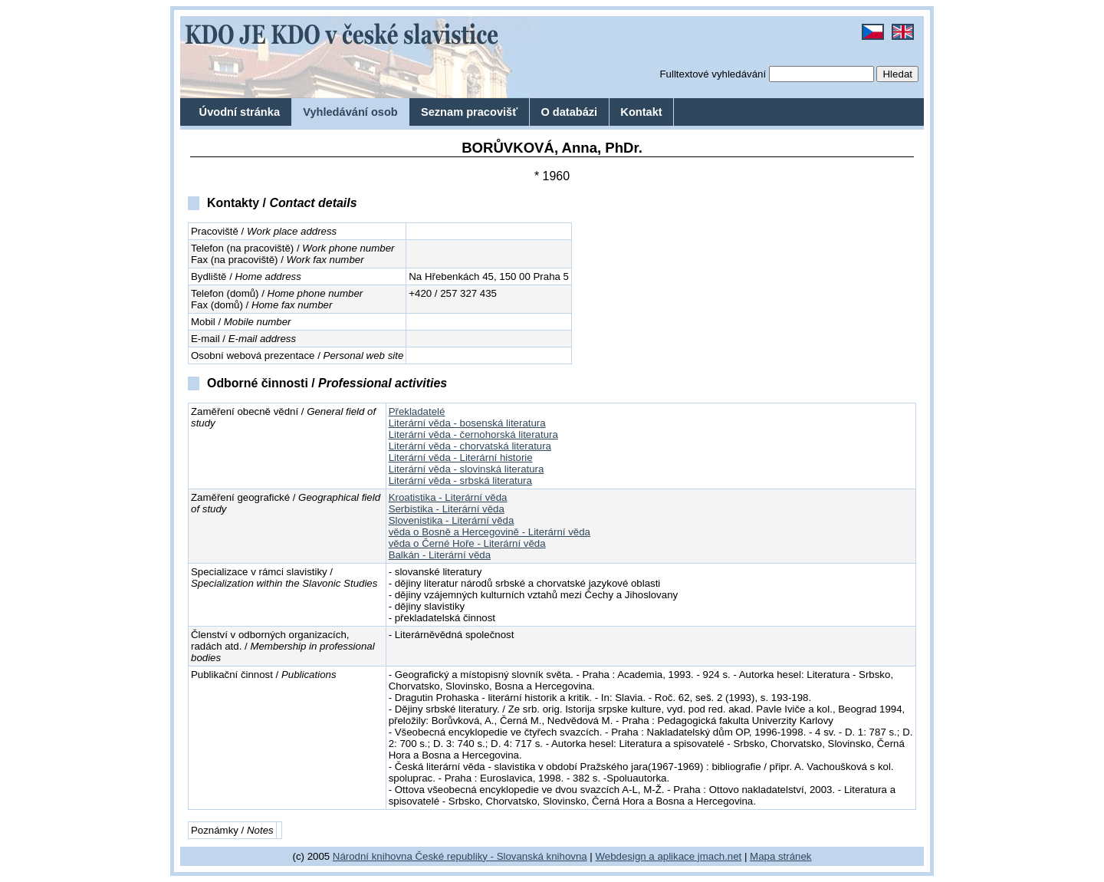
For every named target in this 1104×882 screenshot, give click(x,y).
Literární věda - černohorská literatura (473, 434)
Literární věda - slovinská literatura (466, 469)
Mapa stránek (780, 856)
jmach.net (718, 856)
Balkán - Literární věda (440, 555)
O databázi (568, 112)
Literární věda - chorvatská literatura (470, 446)
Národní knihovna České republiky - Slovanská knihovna (460, 856)
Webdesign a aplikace (645, 856)
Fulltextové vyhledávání (712, 74)
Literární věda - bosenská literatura (467, 423)
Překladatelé (417, 411)
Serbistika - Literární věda (446, 509)
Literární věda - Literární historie (461, 457)
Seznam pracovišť (469, 112)
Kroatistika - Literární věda (448, 497)
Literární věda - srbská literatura (460, 480)
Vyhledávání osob (350, 112)
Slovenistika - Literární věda (451, 520)
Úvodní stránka (239, 112)
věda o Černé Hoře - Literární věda (467, 543)
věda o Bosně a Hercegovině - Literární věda (489, 532)
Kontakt (641, 112)
